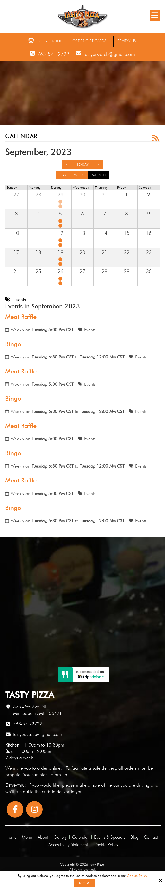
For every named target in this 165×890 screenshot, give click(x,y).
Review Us (127, 41)
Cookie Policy (137, 876)
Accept (84, 883)
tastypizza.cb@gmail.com (109, 54)
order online (48, 768)
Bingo (13, 344)
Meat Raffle (21, 316)
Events (90, 329)
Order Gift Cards (89, 41)
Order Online (45, 40)
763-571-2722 (53, 54)
